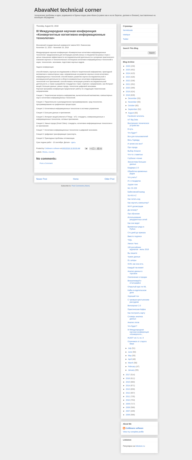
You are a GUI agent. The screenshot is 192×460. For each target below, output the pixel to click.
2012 (128, 393)
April (130, 359)
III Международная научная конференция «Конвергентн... (138, 332)
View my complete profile (133, 432)
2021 (128, 84)
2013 (128, 389)
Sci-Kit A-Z (132, 195)
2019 (128, 91)
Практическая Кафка (137, 309)
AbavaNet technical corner (67, 10)
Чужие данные (134, 257)
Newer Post (41, 179)
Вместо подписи (135, 236)
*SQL (130, 240)
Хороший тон (133, 296)
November (132, 102)
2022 (128, 81)
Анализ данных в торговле (135, 272)
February (132, 366)
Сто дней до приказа (137, 233)
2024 (128, 73)
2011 (128, 396)
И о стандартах (134, 181)
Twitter (125, 39)
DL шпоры (132, 260)
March (131, 363)
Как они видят (134, 223)
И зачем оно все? (135, 144)
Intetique (126, 35)
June (130, 352)
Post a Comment (46, 163)
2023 (128, 77)
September (133, 109)
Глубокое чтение (135, 158)
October (131, 105)
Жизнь (45, 152)
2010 (128, 400)
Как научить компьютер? (138, 203)
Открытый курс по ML (137, 287)
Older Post (109, 179)
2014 (128, 385)
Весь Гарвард (133, 140)
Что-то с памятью (135, 154)
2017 (128, 375)
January (131, 370)
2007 (128, 411)
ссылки (51, 152)
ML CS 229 (132, 188)
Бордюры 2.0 (133, 168)
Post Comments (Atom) (81, 186)
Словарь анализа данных (135, 317)
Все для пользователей (138, 136)
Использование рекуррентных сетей (137, 218)
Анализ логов (133, 322)
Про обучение (134, 214)
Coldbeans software (134, 428)
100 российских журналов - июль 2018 (138, 248)
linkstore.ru (140, 446)
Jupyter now (133, 184)
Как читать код (134, 199)
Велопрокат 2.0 (134, 306)
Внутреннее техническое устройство (138, 124)
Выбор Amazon (134, 151)
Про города (132, 147)
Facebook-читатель (136, 116)
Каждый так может (136, 268)
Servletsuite (128, 30)
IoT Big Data (133, 120)
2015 (128, 382)
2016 (128, 378)
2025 (128, 70)
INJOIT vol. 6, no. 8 (136, 338)
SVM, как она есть (135, 264)
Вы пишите (132, 253)
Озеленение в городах (137, 277)
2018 (128, 95)
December (132, 98)
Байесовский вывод (136, 192)
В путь (130, 129)
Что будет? (132, 133)
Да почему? (133, 210)
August (131, 113)
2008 (128, 407)
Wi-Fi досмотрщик (135, 206)
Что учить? (132, 177)
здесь (73, 142)
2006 (128, 415)
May (130, 355)
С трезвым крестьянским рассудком (138, 301)
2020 (128, 88)
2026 (128, 66)
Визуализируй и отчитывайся (134, 282)
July (130, 348)
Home (76, 179)
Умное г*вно (133, 243)
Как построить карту (136, 313)
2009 (128, 404)
